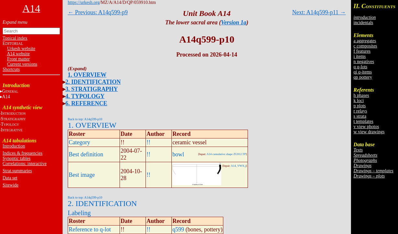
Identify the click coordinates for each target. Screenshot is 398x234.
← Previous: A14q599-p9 (98, 12)
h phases (361, 95)
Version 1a (234, 22)
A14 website (18, 53)
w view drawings (369, 131)
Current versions (22, 64)
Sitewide (10, 185)
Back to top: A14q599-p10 (85, 119)
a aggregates (365, 40)
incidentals (363, 22)
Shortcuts (11, 69)
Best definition (86, 154)
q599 (178, 229)
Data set (10, 178)
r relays (360, 111)
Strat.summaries (17, 170)
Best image (82, 175)
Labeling (79, 212)
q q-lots (360, 66)
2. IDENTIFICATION (93, 82)
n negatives (364, 61)
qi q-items (363, 72)
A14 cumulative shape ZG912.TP (226, 154)
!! (148, 142)
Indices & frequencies (22, 153)
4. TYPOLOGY (85, 96)
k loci (359, 100)
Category (79, 142)
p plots (360, 105)
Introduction (14, 146)
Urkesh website (21, 48)
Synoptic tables (16, 158)
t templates (363, 121)
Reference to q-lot (90, 229)
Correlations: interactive (25, 163)
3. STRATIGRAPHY (91, 89)
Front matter (18, 59)
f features (362, 51)
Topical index (15, 38)
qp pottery (363, 77)
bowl (178, 154)
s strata (360, 116)
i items (360, 56)
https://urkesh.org (84, 2)
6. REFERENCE (86, 103)
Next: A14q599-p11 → (319, 12)
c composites (365, 46)
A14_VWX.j (238, 165)
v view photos (366, 126)
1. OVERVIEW (87, 75)
